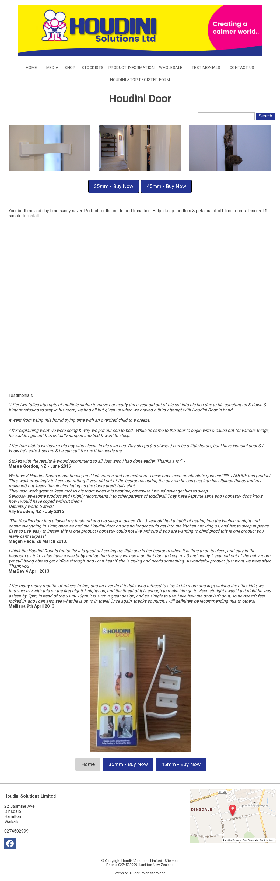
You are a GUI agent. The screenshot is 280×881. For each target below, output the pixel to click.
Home (31, 67)
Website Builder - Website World (140, 873)
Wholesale (171, 67)
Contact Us (242, 67)
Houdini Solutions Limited (141, 861)
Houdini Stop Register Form (140, 80)
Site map (172, 861)
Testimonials (206, 67)
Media (52, 67)
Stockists (93, 67)
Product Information (131, 67)
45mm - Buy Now (166, 186)
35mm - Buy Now (113, 186)
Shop (70, 67)
